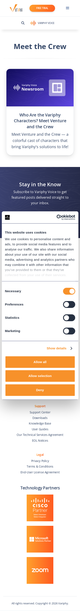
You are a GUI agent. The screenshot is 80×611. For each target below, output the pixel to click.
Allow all (40, 362)
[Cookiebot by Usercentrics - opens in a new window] (57, 217)
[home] (14, 8)
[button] (68, 8)
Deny (40, 390)
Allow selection (40, 376)
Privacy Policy (40, 461)
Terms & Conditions (40, 466)
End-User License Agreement (40, 472)
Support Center (40, 412)
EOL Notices (40, 440)
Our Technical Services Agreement (40, 435)
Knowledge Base (40, 423)
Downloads (39, 418)
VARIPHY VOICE (46, 23)
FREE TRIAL (42, 8)
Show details (57, 348)
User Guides (40, 429)
